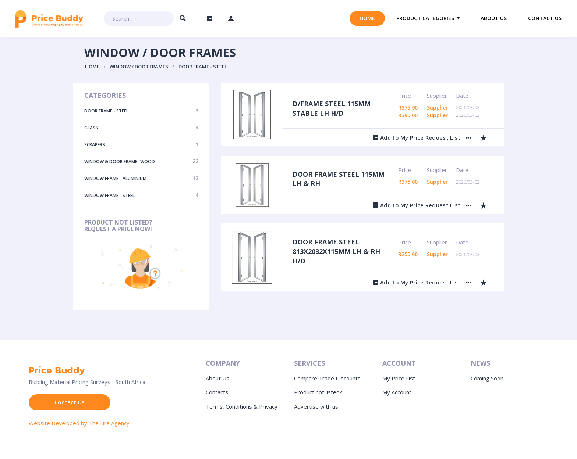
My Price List (398, 378)
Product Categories (425, 18)
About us (494, 18)
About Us (217, 378)
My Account (396, 392)
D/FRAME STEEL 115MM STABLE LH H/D (332, 108)
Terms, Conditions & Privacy (241, 406)
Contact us (545, 18)
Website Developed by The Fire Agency (79, 423)
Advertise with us (316, 406)
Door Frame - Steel (202, 66)
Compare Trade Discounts (327, 378)
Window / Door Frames (139, 66)
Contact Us (69, 402)
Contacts (217, 392)
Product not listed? (318, 392)
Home (367, 18)
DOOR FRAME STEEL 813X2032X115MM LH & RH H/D (336, 251)
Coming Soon (487, 378)
